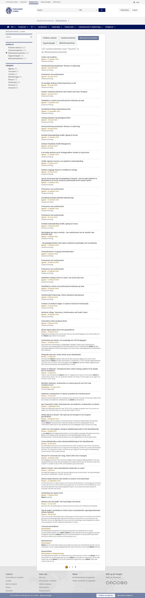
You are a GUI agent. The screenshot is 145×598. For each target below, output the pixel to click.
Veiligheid (109, 27)
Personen (19, 85)
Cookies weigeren (126, 595)
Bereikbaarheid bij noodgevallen (83, 577)
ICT (32, 27)
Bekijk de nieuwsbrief (113, 577)
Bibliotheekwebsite (19, 58)
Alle (80, 10)
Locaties (19, 74)
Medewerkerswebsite (12, 31)
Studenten (23, 2)
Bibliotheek (56, 2)
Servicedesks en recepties (14, 577)
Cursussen (19, 71)
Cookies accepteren (106, 595)
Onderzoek (69, 27)
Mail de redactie (11, 584)
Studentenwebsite (19, 50)
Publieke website (19, 47)
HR (12, 27)
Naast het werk (44, 591)
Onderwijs (56, 27)
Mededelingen (19, 77)
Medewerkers (33, 2)
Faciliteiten (42, 27)
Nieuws (19, 79)
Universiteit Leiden (12, 2)
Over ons (42, 577)
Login (137, 2)
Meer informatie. (46, 595)
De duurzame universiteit (48, 581)
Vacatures (19, 88)
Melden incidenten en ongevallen (83, 581)
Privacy (8, 587)
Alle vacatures (44, 587)
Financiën (22, 27)
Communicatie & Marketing (89, 27)
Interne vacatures (45, 584)
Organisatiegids (46, 2)
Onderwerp (19, 82)
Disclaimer (9, 591)
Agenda (19, 68)
